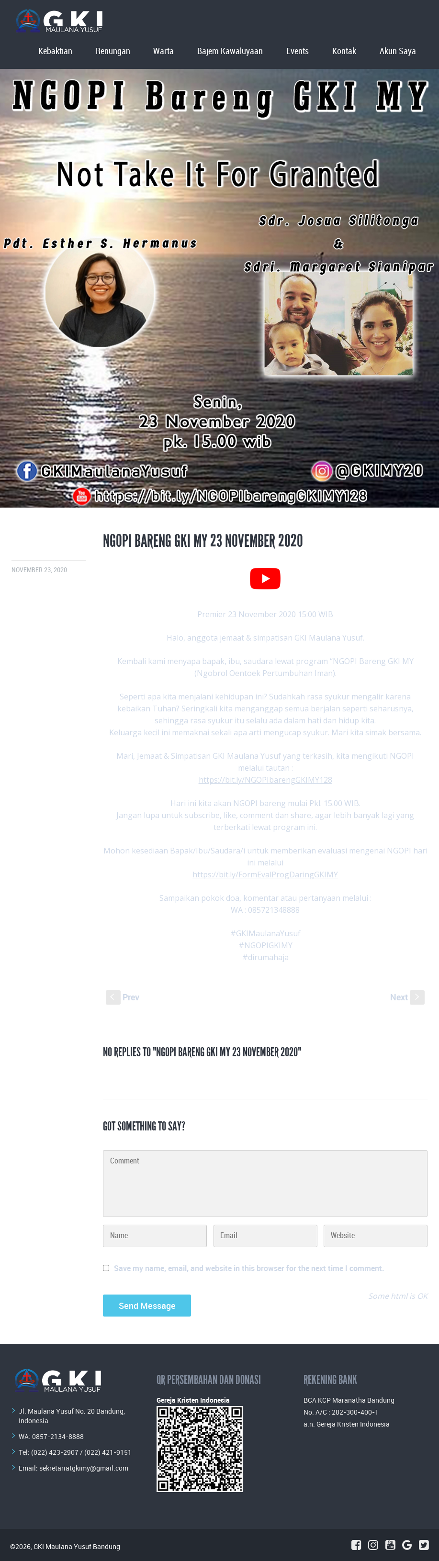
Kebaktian (55, 51)
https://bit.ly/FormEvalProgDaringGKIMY (265, 874)
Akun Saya (398, 51)
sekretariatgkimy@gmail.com (83, 1467)
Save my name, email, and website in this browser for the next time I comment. (249, 1268)
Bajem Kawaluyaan (230, 51)
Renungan (113, 51)
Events (297, 51)
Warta (163, 51)
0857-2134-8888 (58, 1436)
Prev (122, 997)
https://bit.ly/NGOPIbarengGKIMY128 (265, 780)
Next (407, 997)
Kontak (344, 51)
